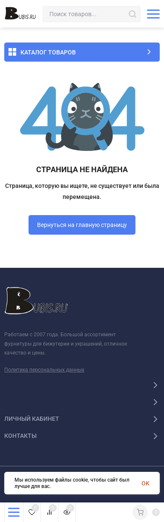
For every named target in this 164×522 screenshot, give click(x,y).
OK (145, 483)
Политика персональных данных (44, 370)
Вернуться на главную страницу (82, 224)
